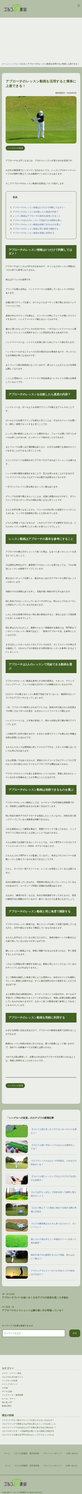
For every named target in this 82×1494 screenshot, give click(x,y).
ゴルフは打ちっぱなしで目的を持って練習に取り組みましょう (41, 1194)
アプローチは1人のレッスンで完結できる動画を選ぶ (37, 220)
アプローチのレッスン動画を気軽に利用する (33, 233)
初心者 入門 (7, 1402)
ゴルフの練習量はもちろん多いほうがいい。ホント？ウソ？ (41, 1225)
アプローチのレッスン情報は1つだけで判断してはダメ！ (39, 207)
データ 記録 (7, 1391)
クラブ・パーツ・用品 (11, 1373)
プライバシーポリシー (52, 1465)
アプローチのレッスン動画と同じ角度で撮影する (35, 229)
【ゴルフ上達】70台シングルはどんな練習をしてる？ (40, 1147)
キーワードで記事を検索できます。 (18, 1325)
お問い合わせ (71, 1465)
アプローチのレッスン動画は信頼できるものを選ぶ (36, 224)
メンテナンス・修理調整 (12, 1395)
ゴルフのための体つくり (12, 1377)
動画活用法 (7, 1406)
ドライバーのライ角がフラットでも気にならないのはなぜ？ (28, 1420)
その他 (5, 1388)
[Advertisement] (41, 38)
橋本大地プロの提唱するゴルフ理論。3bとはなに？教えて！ (40, 1257)
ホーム (5, 64)
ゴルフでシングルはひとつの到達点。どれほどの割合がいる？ (41, 1162)
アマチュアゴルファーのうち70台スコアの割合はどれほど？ (40, 1272)
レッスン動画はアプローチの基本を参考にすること (36, 216)
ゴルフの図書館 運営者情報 (26, 1465)
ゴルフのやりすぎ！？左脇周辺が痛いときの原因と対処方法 (28, 1431)
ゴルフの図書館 (19, 1492)
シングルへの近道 (17, 64)
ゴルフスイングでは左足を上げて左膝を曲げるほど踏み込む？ (29, 1427)
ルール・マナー (8, 1399)
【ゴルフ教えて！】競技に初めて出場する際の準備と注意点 (41, 1209)
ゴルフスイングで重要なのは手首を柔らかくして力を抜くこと (29, 1424)
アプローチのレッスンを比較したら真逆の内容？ (35, 212)
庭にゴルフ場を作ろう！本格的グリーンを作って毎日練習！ (41, 1241)
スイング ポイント (10, 1384)
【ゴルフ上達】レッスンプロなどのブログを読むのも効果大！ (41, 1178)
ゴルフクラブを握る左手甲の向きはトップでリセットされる (28, 1435)
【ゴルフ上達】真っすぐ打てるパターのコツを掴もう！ (41, 1131)
